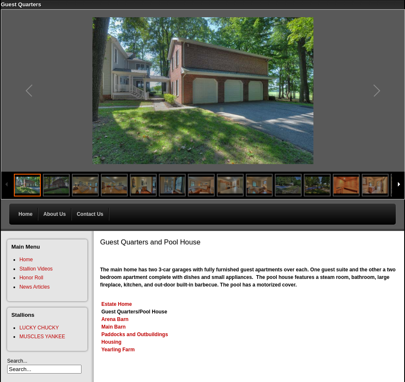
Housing (111, 342)
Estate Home (116, 304)
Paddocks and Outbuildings (134, 334)
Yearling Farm (117, 350)
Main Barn (113, 327)
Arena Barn (115, 319)
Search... (17, 361)
